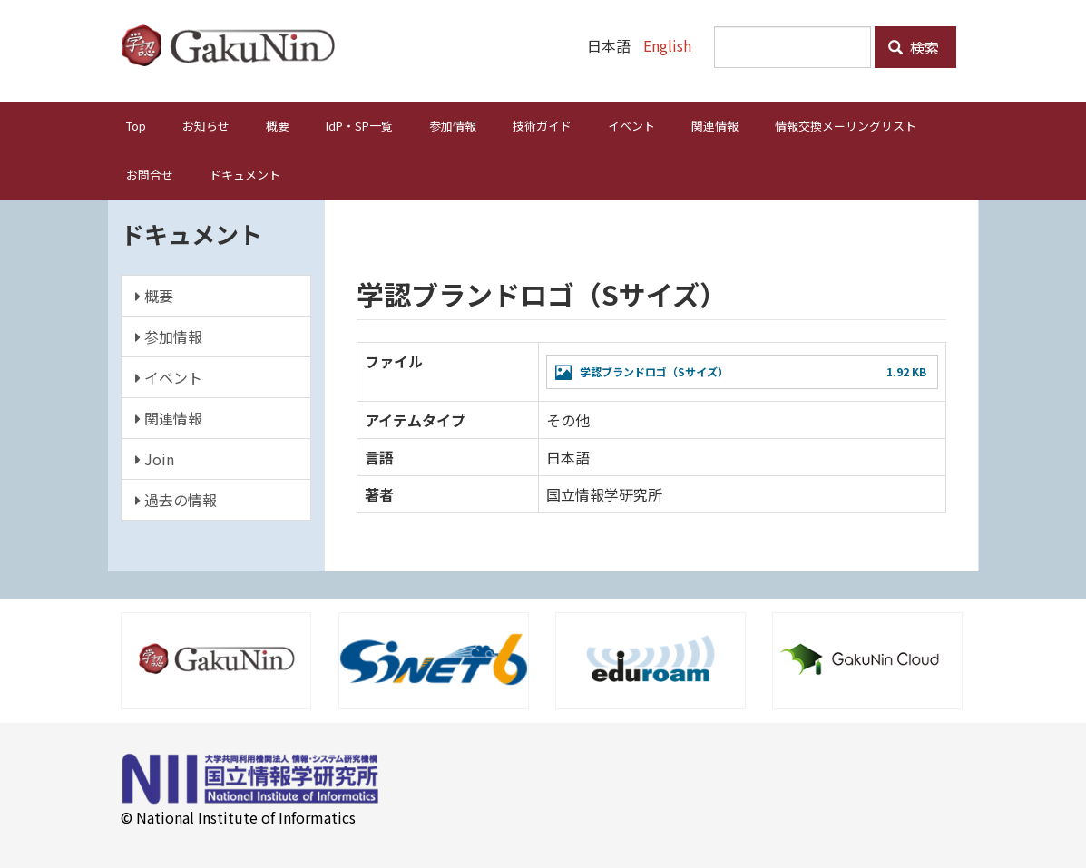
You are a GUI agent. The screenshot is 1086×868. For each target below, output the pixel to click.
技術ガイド (542, 125)
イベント (631, 125)
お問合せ (149, 174)
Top (136, 125)
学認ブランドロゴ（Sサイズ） (654, 371)
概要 (277, 125)
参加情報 (452, 125)
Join (154, 459)
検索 (913, 47)
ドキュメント (245, 174)
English (667, 45)
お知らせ (206, 125)
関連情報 (715, 125)
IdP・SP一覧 (359, 125)
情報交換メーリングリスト (845, 125)
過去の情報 (176, 500)
